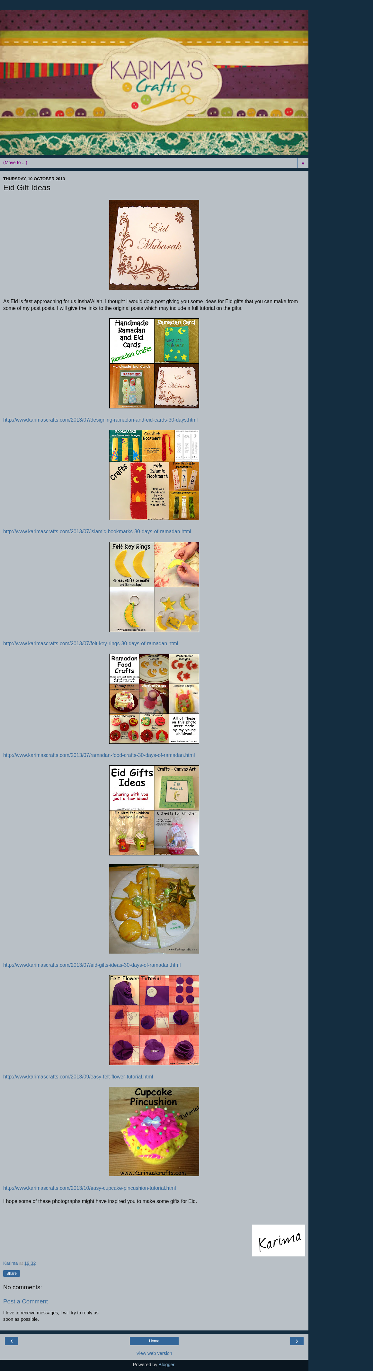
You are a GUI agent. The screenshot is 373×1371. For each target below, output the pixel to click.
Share (11, 1273)
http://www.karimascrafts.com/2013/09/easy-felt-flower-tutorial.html (78, 1076)
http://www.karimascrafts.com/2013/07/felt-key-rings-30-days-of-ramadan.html (90, 643)
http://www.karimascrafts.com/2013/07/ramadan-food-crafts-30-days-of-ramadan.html (99, 755)
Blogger (166, 1364)
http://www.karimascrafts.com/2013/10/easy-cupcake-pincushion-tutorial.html (89, 1188)
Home (154, 1341)
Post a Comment (25, 1301)
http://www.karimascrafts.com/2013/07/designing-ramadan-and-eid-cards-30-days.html (100, 420)
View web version (154, 1353)
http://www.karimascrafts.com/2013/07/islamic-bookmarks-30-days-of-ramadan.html (97, 531)
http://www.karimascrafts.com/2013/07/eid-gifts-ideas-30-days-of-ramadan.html (92, 965)
